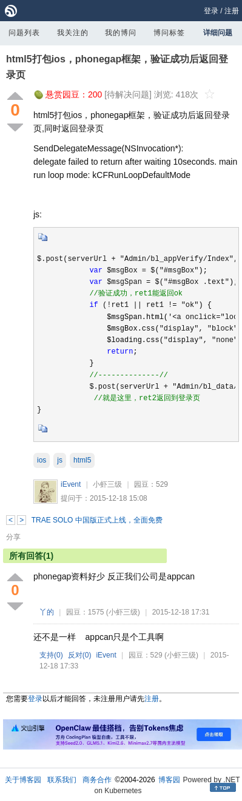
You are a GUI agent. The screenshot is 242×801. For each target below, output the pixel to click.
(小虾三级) (123, 612)
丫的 (46, 612)
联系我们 (61, 780)
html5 (82, 460)
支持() (51, 655)
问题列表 (24, 32)
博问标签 (169, 32)
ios (41, 460)
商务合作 (97, 780)
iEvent (71, 484)
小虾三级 (107, 484)
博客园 (169, 780)
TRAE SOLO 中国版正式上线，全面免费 (97, 520)
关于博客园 (23, 780)
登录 (211, 11)
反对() (80, 655)
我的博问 (120, 32)
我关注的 (73, 32)
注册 (231, 11)
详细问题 (217, 32)
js (59, 460)
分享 (13, 537)
